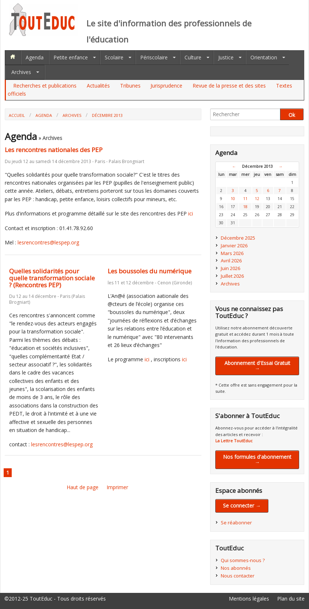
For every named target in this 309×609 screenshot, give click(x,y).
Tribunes (130, 85)
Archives (21, 72)
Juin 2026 (230, 268)
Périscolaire (154, 57)
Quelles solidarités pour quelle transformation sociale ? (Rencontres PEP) (52, 278)
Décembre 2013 (107, 115)
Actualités (98, 85)
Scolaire (114, 57)
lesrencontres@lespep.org (48, 242)
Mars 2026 (232, 253)
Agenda (35, 57)
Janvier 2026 (234, 245)
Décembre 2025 (238, 238)
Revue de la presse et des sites (229, 85)
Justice (226, 57)
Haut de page (82, 487)
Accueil (17, 115)
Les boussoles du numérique (149, 271)
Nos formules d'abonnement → (257, 459)
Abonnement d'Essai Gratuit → (257, 365)
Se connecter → (242, 505)
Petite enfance (70, 57)
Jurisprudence (166, 85)
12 (257, 198)
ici (190, 213)
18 (245, 206)
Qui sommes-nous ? (243, 560)
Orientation (263, 57)
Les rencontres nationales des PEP (54, 149)
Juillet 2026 (232, 276)
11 (245, 198)
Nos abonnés (236, 568)
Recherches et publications (45, 85)
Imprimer (117, 487)
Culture (193, 57)
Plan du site (291, 598)
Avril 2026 (231, 260)
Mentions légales (249, 598)
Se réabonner (236, 522)
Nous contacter (237, 575)
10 (233, 198)
